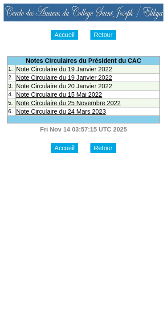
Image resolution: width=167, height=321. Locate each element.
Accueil (64, 34)
